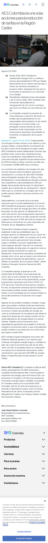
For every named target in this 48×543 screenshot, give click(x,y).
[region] (24, 520)
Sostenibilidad (11, 446)
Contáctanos (11, 483)
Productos (9, 439)
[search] (36, 4)
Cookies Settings (24, 531)
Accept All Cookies (24, 538)
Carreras (9, 454)
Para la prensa (12, 461)
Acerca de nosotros (14, 475)
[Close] (45, 501)
